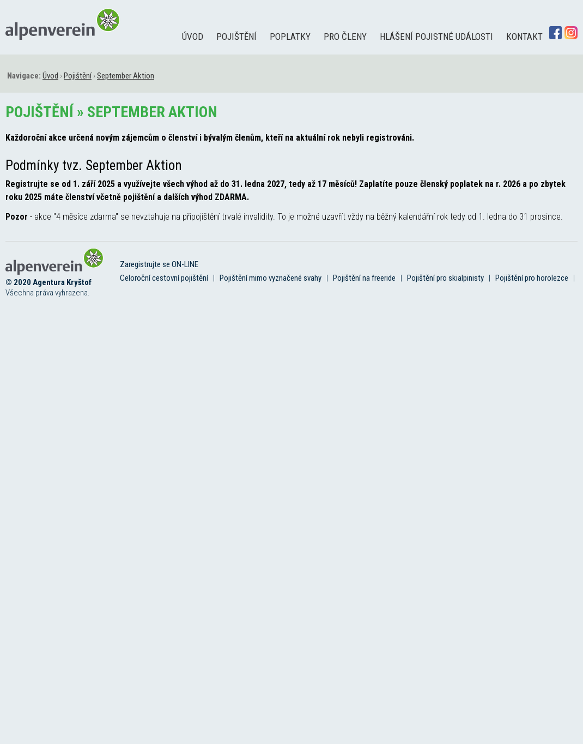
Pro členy (345, 36)
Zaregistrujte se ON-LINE (159, 264)
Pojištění (236, 36)
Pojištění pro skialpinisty (445, 278)
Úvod (192, 36)
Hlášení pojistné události (436, 36)
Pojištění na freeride (364, 278)
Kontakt (524, 36)
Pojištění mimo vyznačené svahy (270, 278)
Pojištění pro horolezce (531, 278)
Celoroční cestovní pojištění (164, 278)
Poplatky (290, 36)
